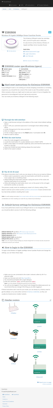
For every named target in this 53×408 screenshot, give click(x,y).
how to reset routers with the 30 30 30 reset (29, 196)
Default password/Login (31, 51)
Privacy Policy (6, 406)
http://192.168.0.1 (26, 278)
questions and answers (31, 189)
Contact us (5, 399)
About (4, 396)
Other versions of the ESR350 (31, 60)
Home (4, 9)
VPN (21, 5)
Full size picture (11, 51)
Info (10, 9)
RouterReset (6, 1)
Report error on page (44, 383)
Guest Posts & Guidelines (8, 401)
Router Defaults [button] (43, 5)
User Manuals (28, 56)
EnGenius (16, 9)
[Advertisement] (26, 21)
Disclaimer (5, 403)
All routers (13, 5)
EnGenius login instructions (27, 231)
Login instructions (29, 54)
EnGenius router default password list (26, 233)
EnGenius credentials (33, 292)
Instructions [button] (30, 5)
